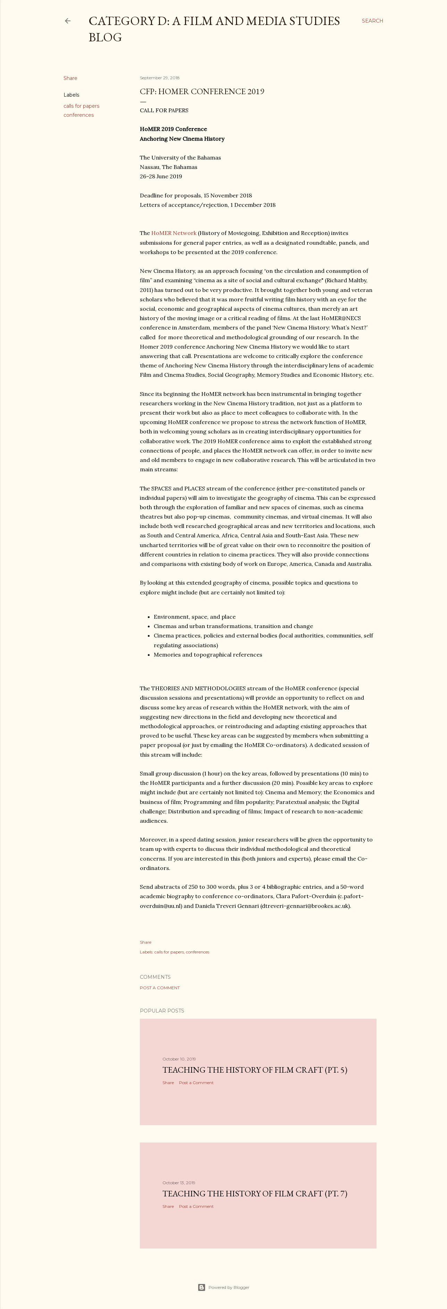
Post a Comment (160, 987)
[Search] (372, 21)
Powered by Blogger (223, 1287)
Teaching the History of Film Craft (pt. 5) (254, 1069)
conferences (79, 115)
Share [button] (70, 78)
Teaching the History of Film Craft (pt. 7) (254, 1193)
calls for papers (81, 106)
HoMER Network (173, 232)
